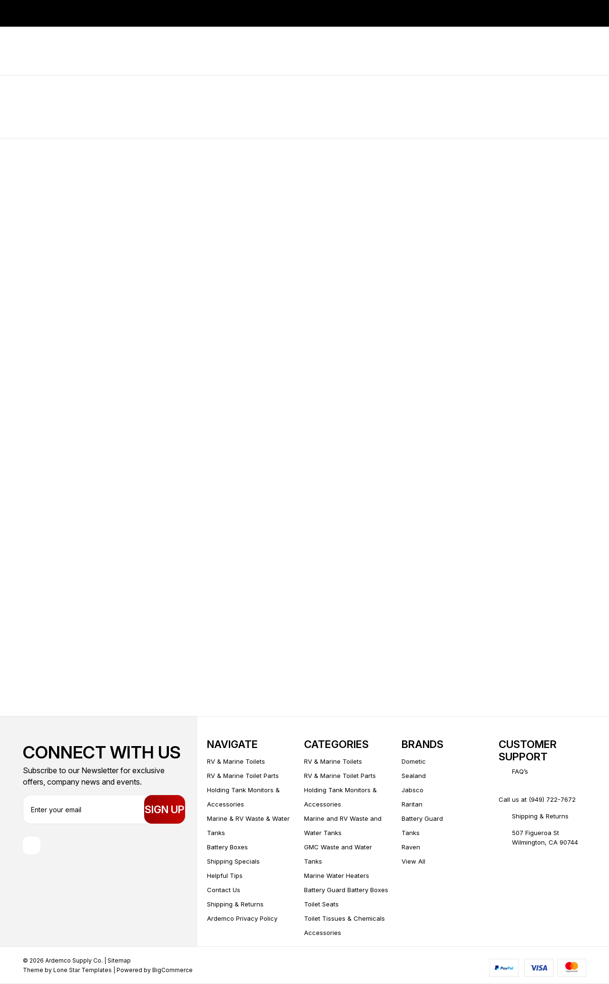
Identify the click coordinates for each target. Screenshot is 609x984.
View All (413, 861)
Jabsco (412, 790)
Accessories (322, 932)
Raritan (412, 804)
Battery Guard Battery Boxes (346, 890)
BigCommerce (172, 970)
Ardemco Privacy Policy (242, 918)
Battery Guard (422, 818)
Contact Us (223, 890)
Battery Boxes (227, 847)
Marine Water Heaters (336, 875)
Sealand (414, 775)
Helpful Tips (225, 875)
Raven (411, 847)
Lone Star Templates (82, 970)
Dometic (414, 761)
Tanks (411, 832)
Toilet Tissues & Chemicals (344, 918)
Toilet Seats (321, 904)
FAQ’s (520, 771)
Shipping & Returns (235, 904)
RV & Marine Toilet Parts (243, 775)
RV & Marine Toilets (236, 761)
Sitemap (119, 960)
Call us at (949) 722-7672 (537, 799)
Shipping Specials (233, 861)
